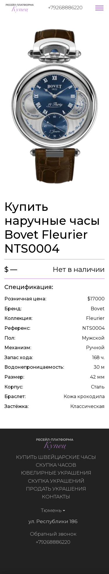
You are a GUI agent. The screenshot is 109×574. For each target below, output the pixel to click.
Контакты (57, 497)
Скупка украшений (57, 481)
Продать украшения (57, 489)
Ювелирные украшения (57, 473)
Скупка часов (57, 465)
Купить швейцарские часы (57, 457)
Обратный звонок (51, 534)
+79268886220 (65, 7)
